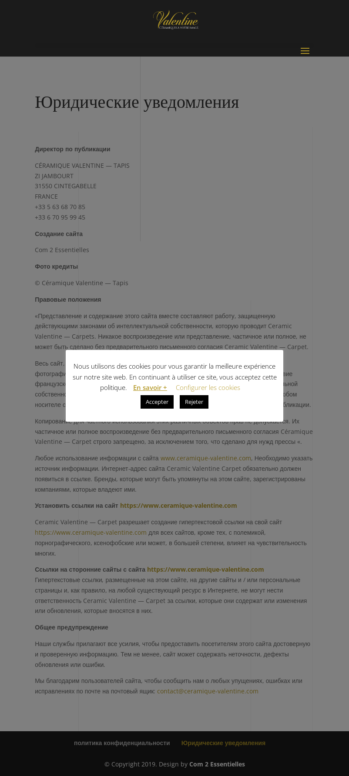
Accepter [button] (157, 402)
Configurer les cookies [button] (208, 387)
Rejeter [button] (194, 402)
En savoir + (150, 387)
